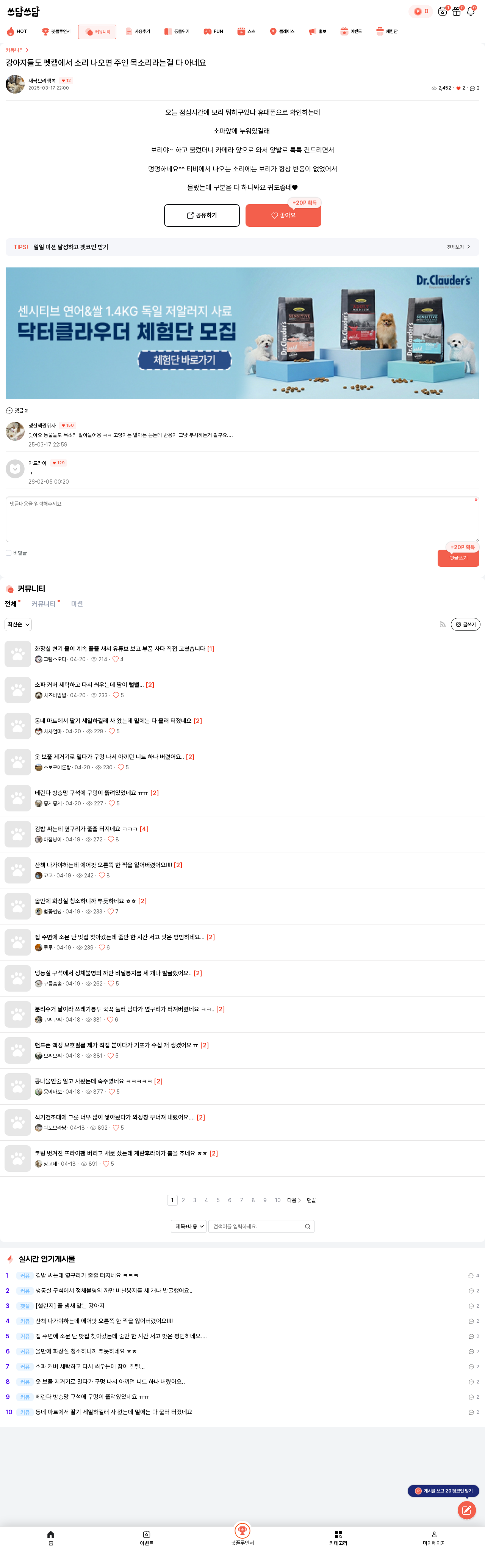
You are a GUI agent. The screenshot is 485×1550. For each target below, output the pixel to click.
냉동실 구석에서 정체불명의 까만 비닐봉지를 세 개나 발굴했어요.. (114, 1291)
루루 (48, 948)
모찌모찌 (53, 1056)
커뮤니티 (18, 50)
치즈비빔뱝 (55, 695)
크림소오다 (55, 659)
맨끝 (311, 1200)
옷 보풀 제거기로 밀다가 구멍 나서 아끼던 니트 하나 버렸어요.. (110, 1382)
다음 (294, 1200)
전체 (11, 604)
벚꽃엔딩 (53, 912)
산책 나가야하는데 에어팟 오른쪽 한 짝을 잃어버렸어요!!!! (104, 1321)
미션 (77, 604)
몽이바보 (53, 1092)
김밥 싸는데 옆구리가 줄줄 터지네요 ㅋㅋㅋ (87, 1276)
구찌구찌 (53, 1020)
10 (278, 1200)
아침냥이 (53, 839)
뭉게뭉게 (53, 803)
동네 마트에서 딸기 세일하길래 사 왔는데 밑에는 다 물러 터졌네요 (114, 1412)
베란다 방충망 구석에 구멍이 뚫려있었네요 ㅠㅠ (92, 1397)
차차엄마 (53, 731)
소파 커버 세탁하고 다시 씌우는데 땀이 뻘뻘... (90, 1367)
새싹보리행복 (42, 81)
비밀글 (16, 553)
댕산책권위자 (42, 426)
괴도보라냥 (55, 1128)
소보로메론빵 (57, 767)
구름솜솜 (53, 984)
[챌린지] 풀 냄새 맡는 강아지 (70, 1306)
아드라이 (37, 463)
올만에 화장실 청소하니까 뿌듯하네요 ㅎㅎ (86, 1352)
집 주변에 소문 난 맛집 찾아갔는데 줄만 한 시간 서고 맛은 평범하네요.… (121, 1336)
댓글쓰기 (458, 558)
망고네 (50, 1164)
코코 (48, 875)
